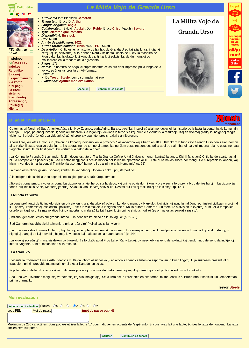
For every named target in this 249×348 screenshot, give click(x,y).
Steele (235, 287)
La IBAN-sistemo (15, 91)
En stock (68, 35)
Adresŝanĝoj (17, 101)
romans (76, 32)
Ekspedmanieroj (20, 78)
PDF (98, 46)
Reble (97, 28)
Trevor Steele (60, 77)
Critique (47, 74)
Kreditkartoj (17, 97)
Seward (139, 28)
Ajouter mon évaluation (76, 81)
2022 (78, 42)
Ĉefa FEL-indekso (17, 64)
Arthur (77, 21)
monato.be (232, 124)
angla (72, 25)
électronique (59, 32)
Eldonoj (14, 74)
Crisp (116, 28)
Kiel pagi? (15, 86)
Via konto (15, 82)
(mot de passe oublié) (98, 310)
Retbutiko (15, 70)
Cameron (84, 18)
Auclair (79, 28)
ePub (81, 46)
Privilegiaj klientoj (15, 106)
